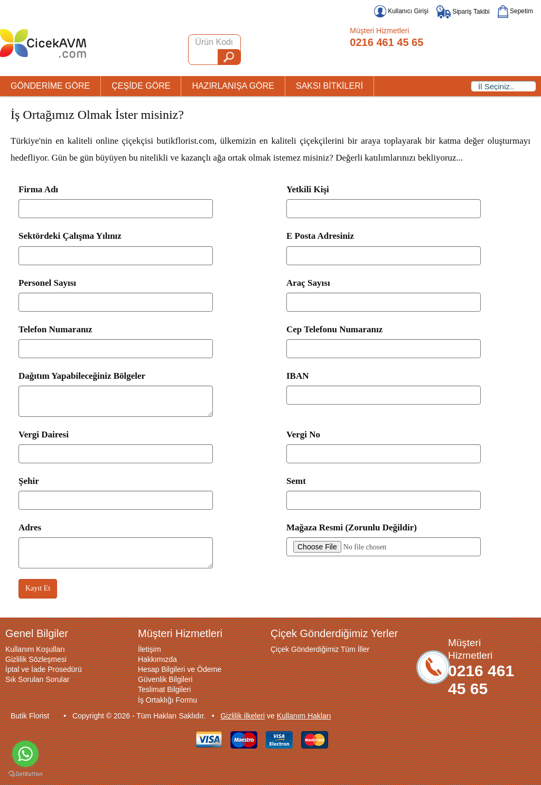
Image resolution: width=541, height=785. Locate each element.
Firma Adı (38, 189)
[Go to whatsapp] (25, 754)
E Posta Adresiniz (320, 236)
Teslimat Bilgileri (164, 689)
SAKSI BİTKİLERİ (329, 85)
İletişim (149, 649)
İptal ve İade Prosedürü (43, 669)
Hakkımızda (157, 659)
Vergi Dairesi (43, 434)
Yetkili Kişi (307, 189)
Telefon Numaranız (55, 329)
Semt (296, 481)
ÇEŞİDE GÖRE (140, 85)
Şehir (28, 481)
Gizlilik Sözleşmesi (36, 659)
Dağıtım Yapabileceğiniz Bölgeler (81, 376)
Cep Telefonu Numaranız (334, 329)
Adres (29, 527)
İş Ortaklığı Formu (167, 700)
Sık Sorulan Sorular (37, 679)
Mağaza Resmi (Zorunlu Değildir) (351, 527)
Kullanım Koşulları (35, 649)
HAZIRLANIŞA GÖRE (233, 85)
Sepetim (515, 11)
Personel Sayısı (47, 283)
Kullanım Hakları (304, 716)
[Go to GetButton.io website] (25, 774)
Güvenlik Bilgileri (165, 679)
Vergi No (303, 434)
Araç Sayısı (308, 283)
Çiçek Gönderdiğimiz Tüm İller (319, 649)
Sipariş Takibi (463, 11)
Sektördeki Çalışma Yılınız (70, 236)
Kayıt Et (37, 588)
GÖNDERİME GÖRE (50, 85)
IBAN (297, 376)
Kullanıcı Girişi (401, 11)
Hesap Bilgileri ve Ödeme (179, 669)
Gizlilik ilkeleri (242, 716)
